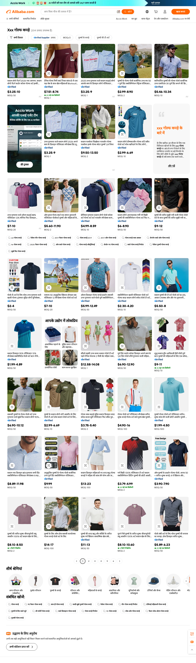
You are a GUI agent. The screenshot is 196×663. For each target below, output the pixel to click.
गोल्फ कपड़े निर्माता (89, 611)
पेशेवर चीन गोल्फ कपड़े (36, 238)
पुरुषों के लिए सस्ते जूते (17, 611)
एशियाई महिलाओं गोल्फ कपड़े (154, 604)
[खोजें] (128, 11)
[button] (118, 12)
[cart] (156, 12)
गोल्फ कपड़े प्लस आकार (131, 238)
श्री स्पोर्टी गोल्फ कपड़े (40, 611)
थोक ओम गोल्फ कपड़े (131, 611)
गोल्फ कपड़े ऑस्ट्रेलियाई (85, 244)
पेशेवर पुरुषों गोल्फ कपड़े (159, 244)
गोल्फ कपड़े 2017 (84, 238)
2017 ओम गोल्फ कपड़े (107, 238)
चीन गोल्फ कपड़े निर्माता (127, 604)
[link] (192, 634)
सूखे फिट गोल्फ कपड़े (16, 251)
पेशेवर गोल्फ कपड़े (105, 604)
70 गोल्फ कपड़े (109, 611)
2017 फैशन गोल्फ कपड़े (61, 238)
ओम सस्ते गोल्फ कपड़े (61, 244)
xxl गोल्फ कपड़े (15, 238)
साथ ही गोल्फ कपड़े (56, 604)
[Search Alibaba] (79, 11)
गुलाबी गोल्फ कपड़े (16, 618)
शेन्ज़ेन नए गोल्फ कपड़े (110, 244)
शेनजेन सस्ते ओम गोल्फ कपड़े (158, 238)
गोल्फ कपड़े (13, 604)
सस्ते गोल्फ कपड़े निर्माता (134, 244)
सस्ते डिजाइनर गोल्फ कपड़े (65, 611)
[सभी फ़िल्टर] (16, 37)
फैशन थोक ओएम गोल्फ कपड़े (157, 611)
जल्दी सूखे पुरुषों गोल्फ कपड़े (80, 604)
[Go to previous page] (76, 561)
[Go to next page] (119, 561)
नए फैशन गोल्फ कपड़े (33, 604)
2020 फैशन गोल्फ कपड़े (37, 244)
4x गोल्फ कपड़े (14, 244)
